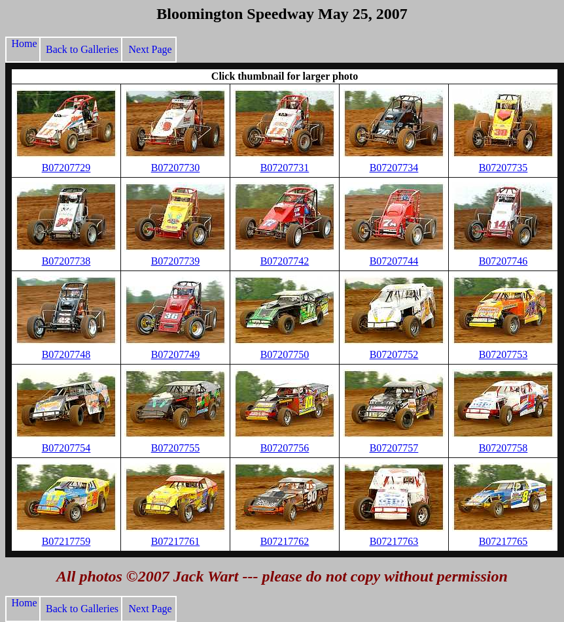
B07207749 (175, 354)
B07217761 (175, 541)
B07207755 (175, 447)
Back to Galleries (80, 49)
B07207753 (503, 354)
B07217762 (284, 541)
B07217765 (503, 541)
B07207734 (394, 167)
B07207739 (175, 261)
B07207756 (284, 447)
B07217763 (394, 541)
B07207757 (394, 447)
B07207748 (66, 354)
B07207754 (66, 447)
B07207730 (175, 167)
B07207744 (394, 261)
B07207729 (66, 167)
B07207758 (503, 447)
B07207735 (503, 167)
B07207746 (503, 261)
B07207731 (284, 167)
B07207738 (66, 261)
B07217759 (66, 541)
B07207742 (284, 261)
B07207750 (284, 354)
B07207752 (394, 354)
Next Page (149, 49)
